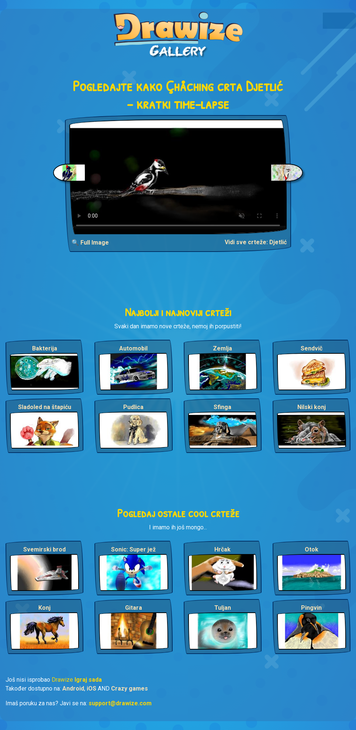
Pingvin (311, 607)
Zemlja (222, 348)
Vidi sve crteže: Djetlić (256, 242)
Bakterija (44, 348)
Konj (44, 607)
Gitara (133, 607)
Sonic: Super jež (133, 549)
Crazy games (129, 688)
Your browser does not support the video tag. (178, 177)
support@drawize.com (120, 703)
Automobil (133, 348)
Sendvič (311, 348)
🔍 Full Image (90, 242)
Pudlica (133, 407)
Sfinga (222, 407)
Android (73, 688)
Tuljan (222, 607)
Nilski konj (311, 407)
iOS (91, 688)
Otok (311, 549)
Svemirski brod (44, 549)
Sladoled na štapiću (44, 407)
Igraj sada (88, 679)
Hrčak (222, 549)
